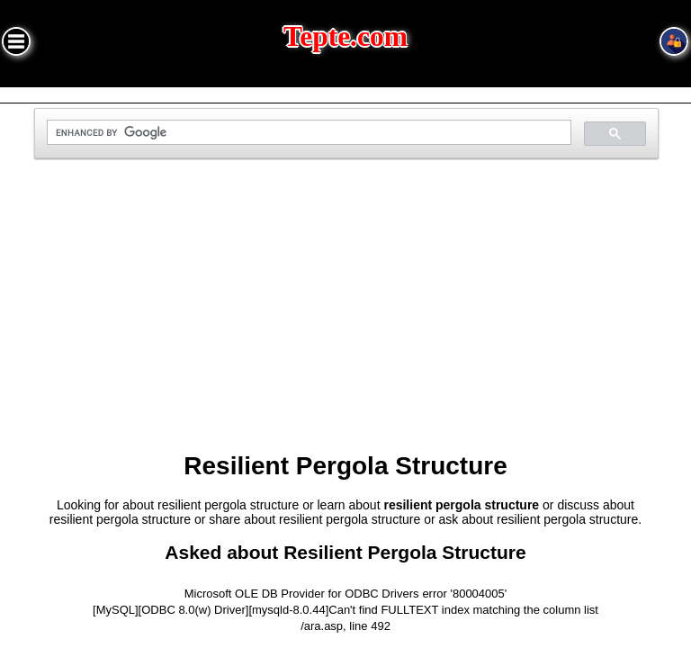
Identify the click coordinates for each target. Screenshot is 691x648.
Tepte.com (345, 36)
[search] (307, 132)
